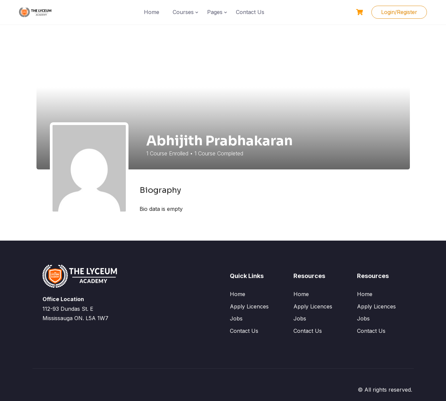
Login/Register (399, 12)
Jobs (236, 318)
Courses (183, 12)
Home (151, 12)
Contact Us (250, 12)
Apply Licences (249, 306)
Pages (214, 12)
